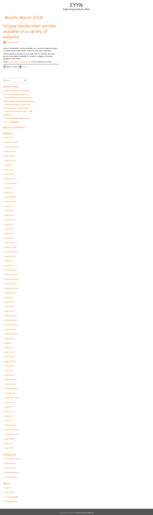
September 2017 (12, 334)
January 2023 (10, 178)
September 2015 (12, 397)
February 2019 (11, 270)
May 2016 (9, 370)
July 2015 (8, 407)
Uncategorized (13, 42)
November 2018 (11, 279)
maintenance (10, 468)
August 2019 (10, 256)
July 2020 (8, 224)
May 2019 (9, 261)
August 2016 (10, 361)
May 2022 (9, 192)
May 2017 (9, 347)
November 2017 (11, 324)
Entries (9, 492)
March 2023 (10, 174)
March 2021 (10, 215)
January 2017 (10, 356)
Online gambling (12, 472)
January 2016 (10, 384)
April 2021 (9, 210)
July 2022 (8, 188)
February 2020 (11, 247)
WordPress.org (11, 501)
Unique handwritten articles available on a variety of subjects (29, 31)
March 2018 (10, 311)
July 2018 (8, 297)
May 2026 (9, 137)
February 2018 (11, 315)
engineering (10, 463)
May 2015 (9, 416)
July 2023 (8, 165)
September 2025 (12, 146)
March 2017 (10, 352)
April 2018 (9, 306)
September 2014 (12, 434)
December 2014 (11, 429)
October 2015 (10, 393)
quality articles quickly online (19, 62)
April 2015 (9, 420)
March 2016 (10, 375)
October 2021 (10, 201)
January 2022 (10, 197)
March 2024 (10, 156)
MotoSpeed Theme (67, 512)
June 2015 (9, 411)
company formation (13, 458)
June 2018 (9, 302)
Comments (11, 497)
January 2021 (10, 219)
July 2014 (8, 443)
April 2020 (9, 238)
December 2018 (11, 274)
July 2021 (8, 206)
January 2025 (10, 151)
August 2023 (10, 160)
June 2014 (9, 448)
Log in (7, 487)
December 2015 (11, 388)
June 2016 (9, 366)
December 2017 (11, 320)
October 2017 (10, 329)
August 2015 (10, 402)
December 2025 (11, 142)
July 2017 (8, 343)
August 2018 (10, 293)
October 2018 (10, 283)
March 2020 (10, 242)
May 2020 (9, 233)
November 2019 (11, 251)
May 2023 (9, 169)
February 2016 (11, 379)
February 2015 (11, 425)
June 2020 (9, 229)
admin (25, 66)
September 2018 (12, 288)
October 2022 (10, 183)
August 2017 (10, 338)
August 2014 (10, 439)
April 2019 (9, 265)
